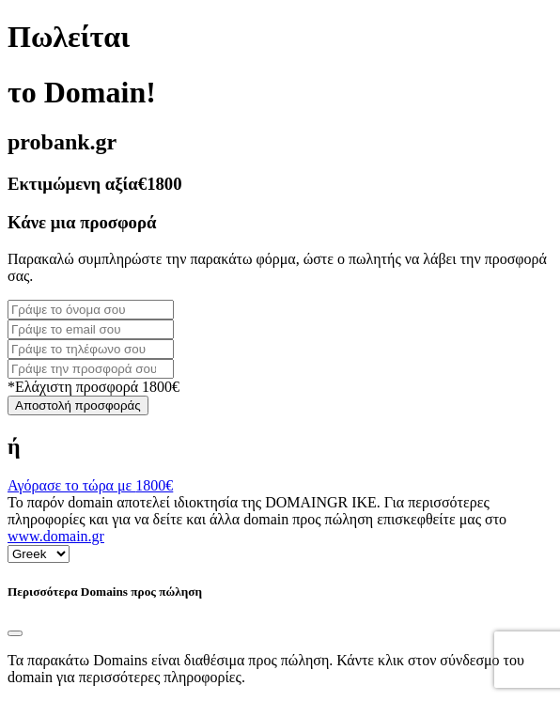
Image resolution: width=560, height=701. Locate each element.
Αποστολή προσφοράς (78, 405)
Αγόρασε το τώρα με (90, 485)
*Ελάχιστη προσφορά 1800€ (93, 387)
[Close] (15, 633)
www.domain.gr (56, 536)
